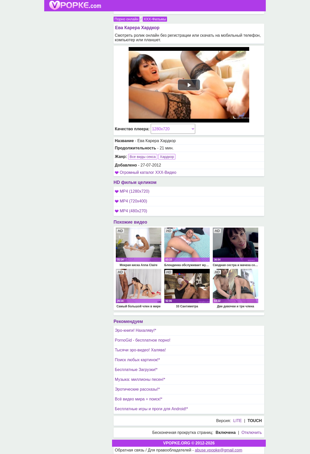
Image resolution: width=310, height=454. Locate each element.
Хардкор (167, 157)
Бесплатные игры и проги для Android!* (151, 409)
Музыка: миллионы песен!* (140, 379)
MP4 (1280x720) (132, 191)
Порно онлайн (126, 19)
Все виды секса (143, 157)
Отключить (251, 432)
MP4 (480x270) (131, 211)
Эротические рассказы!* (137, 389)
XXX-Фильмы (155, 19)
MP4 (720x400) (131, 201)
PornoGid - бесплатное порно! (142, 340)
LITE (237, 421)
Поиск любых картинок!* (137, 360)
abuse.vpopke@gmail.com (218, 450)
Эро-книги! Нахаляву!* (135, 330)
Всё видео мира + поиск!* (138, 399)
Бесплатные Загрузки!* (136, 369)
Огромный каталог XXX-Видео (148, 172)
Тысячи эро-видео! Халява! (140, 350)
